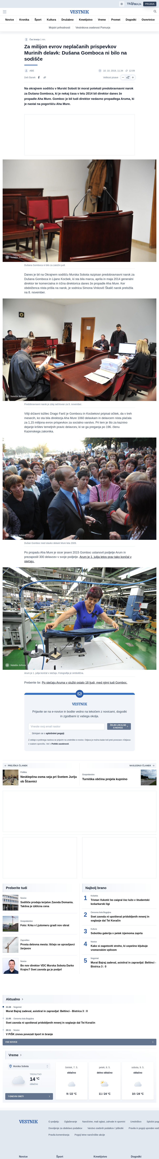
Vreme (13, 1055)
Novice (23, 898)
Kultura (94, 929)
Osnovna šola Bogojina (101, 913)
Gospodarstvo (88, 775)
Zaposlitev (24, 940)
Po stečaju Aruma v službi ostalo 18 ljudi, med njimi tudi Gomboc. (84, 683)
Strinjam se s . (48, 733)
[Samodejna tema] (121, 4)
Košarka (94, 896)
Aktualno (13, 999)
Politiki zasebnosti (60, 744)
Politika (23, 772)
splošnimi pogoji (55, 733)
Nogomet (95, 959)
